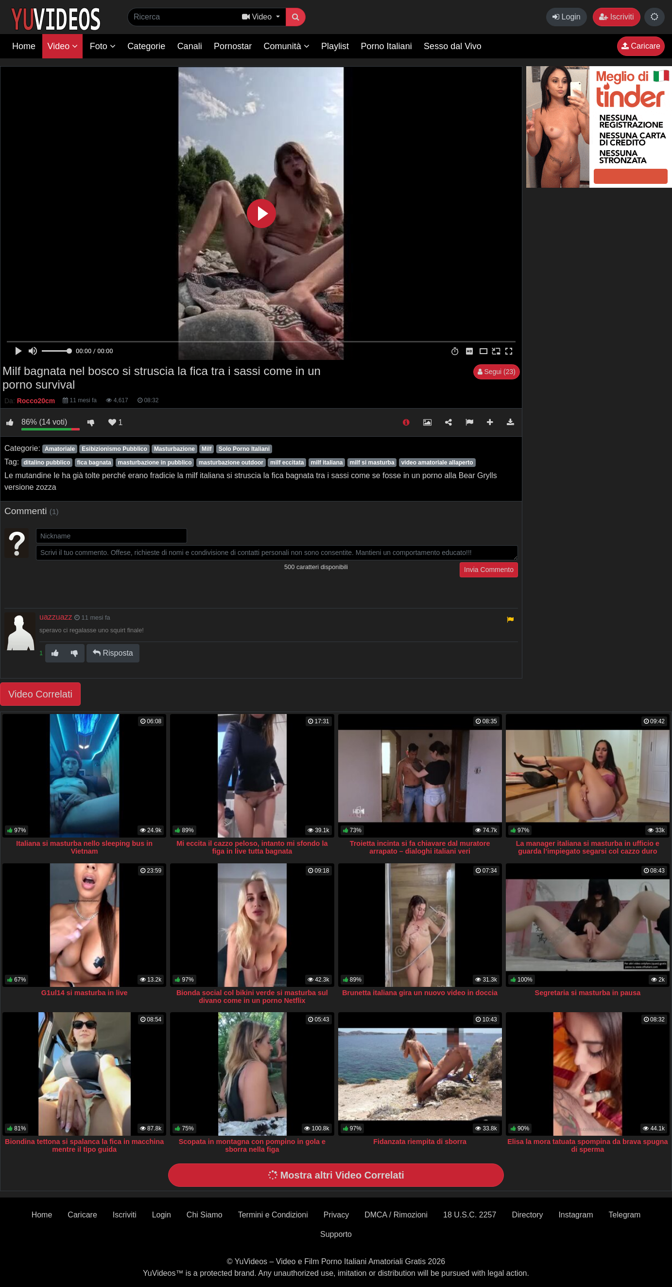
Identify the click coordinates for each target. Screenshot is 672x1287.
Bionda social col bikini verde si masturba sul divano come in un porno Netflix (252, 996)
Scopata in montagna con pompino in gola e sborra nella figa (252, 1145)
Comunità (287, 46)
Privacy (336, 1215)
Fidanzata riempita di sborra (419, 1141)
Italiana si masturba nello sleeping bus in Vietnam (84, 847)
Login (566, 17)
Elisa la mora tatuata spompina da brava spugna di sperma (587, 1145)
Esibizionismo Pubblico (114, 449)
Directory (527, 1215)
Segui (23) (497, 371)
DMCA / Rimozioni (396, 1215)
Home (23, 46)
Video (62, 46)
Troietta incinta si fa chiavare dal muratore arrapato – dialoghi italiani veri (420, 847)
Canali (189, 46)
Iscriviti (616, 17)
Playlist (335, 46)
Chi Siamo (205, 1215)
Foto (103, 46)
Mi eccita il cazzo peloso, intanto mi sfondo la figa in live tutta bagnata (251, 847)
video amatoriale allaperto (437, 462)
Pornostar (233, 46)
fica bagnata (94, 462)
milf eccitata (287, 462)
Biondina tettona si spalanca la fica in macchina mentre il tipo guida (84, 1145)
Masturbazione (174, 449)
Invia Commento (489, 569)
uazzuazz (55, 617)
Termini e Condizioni (273, 1215)
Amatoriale (60, 449)
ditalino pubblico (46, 462)
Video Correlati (40, 694)
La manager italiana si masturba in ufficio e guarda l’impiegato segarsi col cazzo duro (587, 847)
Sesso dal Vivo (453, 46)
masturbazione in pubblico (155, 462)
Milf (207, 449)
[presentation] (110, 581)
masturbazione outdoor (231, 462)
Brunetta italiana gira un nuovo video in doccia (420, 993)
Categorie (146, 46)
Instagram (575, 1215)
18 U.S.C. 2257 (469, 1215)
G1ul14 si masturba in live (84, 993)
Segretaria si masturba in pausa (588, 993)
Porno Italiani (386, 46)
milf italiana (326, 462)
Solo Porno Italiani (244, 449)
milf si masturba (372, 462)
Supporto (336, 1234)
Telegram (625, 1215)
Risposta (113, 653)
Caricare (640, 46)
